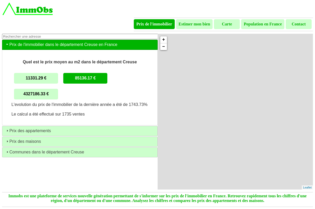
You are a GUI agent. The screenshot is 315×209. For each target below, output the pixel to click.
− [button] (163, 47)
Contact (299, 24)
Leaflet (307, 187)
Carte (227, 24)
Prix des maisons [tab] (23, 141)
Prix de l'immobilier (154, 24)
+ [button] (163, 40)
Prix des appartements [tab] (28, 131)
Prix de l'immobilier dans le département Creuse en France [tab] (61, 44)
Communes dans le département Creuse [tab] (44, 152)
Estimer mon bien (194, 24)
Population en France (263, 24)
